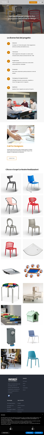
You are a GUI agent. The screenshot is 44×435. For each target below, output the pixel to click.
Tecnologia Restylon (11, 403)
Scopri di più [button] (5, 432)
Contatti (19, 407)
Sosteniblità (25, 387)
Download (20, 412)
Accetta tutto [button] (38, 432)
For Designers (33, 2)
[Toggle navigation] (42, 2)
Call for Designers (21, 405)
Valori (24, 385)
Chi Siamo (25, 381)
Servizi (24, 390)
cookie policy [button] (9, 419)
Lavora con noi (20, 409)
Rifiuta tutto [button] (29, 432)
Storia (24, 383)
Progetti (19, 403)
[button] (42, 414)
